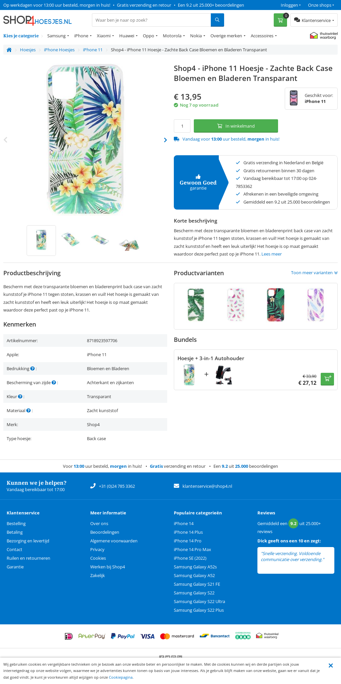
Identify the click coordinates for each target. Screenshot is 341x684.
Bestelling (16, 523)
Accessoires (262, 36)
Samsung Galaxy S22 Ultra (199, 601)
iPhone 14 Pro (187, 541)
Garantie (15, 567)
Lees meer (271, 254)
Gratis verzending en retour (144, 5)
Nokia (196, 36)
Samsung (56, 36)
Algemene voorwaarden (114, 541)
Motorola (172, 36)
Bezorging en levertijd (28, 541)
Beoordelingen (104, 532)
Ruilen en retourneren (28, 558)
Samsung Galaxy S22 (194, 593)
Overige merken (226, 36)
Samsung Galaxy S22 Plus (199, 610)
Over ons (99, 523)
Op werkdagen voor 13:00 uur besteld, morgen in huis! (56, 5)
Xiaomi (104, 36)
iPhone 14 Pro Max (192, 549)
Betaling (15, 532)
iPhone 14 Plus (188, 532)
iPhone (81, 36)
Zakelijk (97, 575)
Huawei (126, 36)
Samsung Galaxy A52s (195, 567)
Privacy (97, 549)
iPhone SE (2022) (190, 558)
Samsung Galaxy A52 (194, 575)
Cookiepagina (121, 677)
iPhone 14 (183, 523)
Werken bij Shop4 (107, 567)
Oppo (148, 36)
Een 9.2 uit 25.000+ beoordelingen (211, 5)
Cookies (98, 558)
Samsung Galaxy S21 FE (197, 584)
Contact (14, 549)
